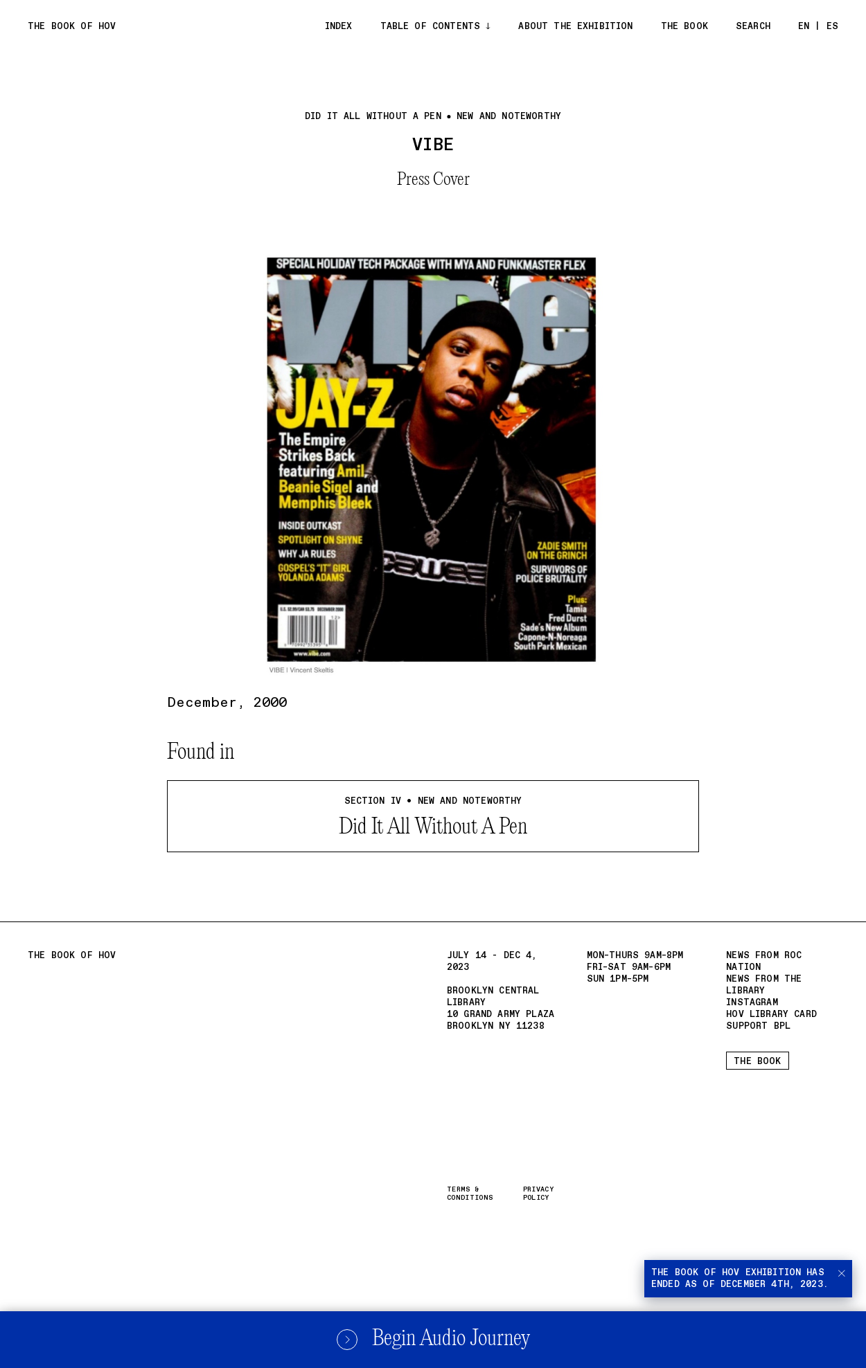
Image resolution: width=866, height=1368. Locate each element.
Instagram (751, 1003)
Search (753, 27)
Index (339, 27)
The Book (684, 27)
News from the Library (764, 985)
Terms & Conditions (470, 1193)
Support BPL (758, 1026)
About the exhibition (575, 27)
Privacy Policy (538, 1193)
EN (803, 27)
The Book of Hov (72, 27)
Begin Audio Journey (433, 1339)
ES (832, 27)
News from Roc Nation (764, 961)
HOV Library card (771, 1014)
